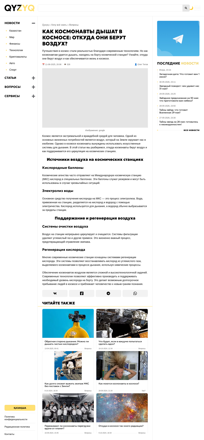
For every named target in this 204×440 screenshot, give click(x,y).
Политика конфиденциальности (16, 418)
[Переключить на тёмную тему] (178, 8)
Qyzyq (45, 25)
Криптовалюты (18, 56)
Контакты (9, 434)
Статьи (10, 78)
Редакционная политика (17, 427)
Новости (12, 23)
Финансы (14, 43)
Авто (12, 63)
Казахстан (15, 30)
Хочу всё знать (59, 25)
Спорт (13, 69)
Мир (11, 37)
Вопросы (13, 87)
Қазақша (20, 407)
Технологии (16, 50)
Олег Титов (143, 64)
